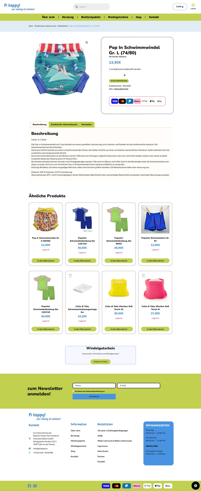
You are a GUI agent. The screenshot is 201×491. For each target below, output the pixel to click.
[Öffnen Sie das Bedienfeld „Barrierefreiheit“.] (196, 486)
